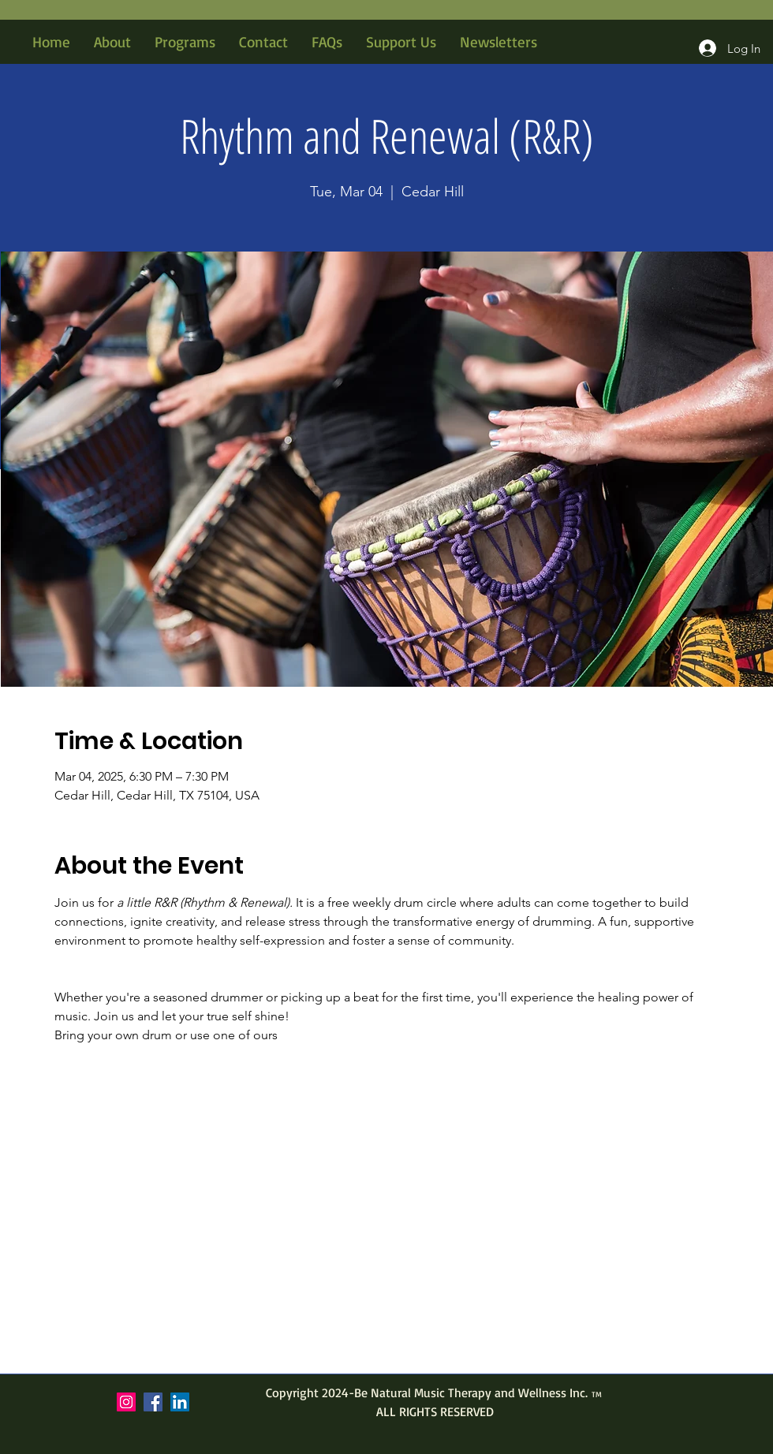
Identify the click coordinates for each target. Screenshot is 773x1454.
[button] (185, 42)
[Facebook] (153, 1401)
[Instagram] (126, 1401)
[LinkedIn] (179, 1401)
